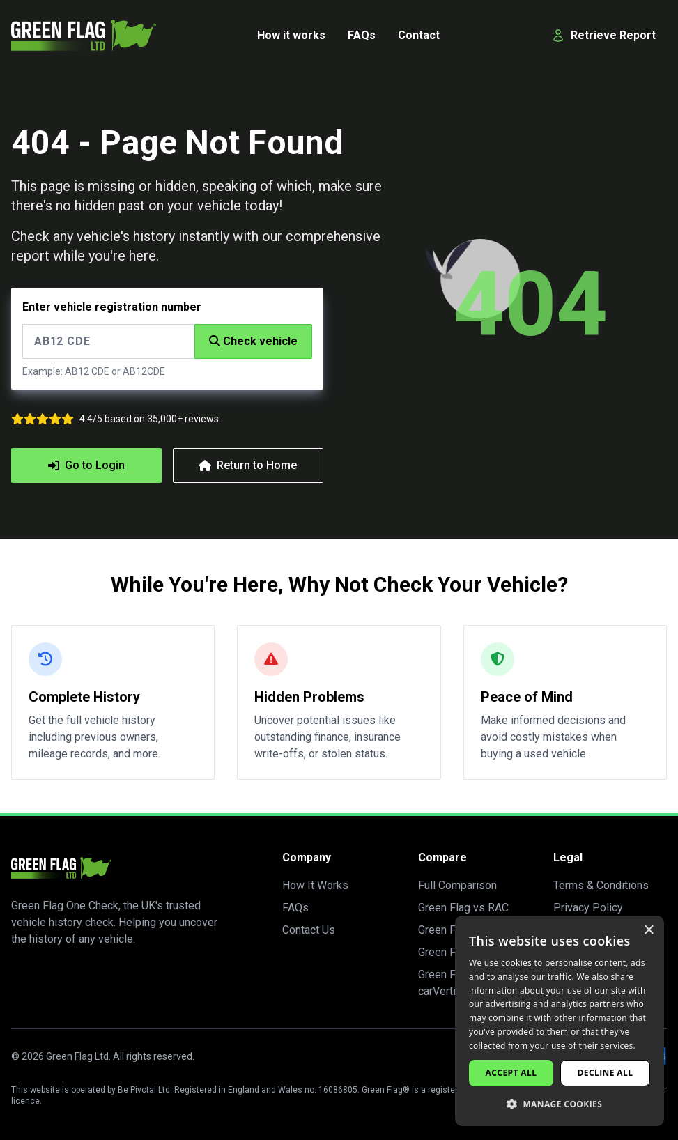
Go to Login (86, 465)
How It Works (315, 885)
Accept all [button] (511, 1073)
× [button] (648, 930)
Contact (419, 35)
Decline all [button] (605, 1073)
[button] (559, 1103)
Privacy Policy (588, 907)
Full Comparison (457, 885)
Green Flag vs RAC (463, 907)
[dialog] (559, 1021)
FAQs (362, 35)
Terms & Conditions (601, 885)
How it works (291, 35)
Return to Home (248, 465)
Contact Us (308, 930)
